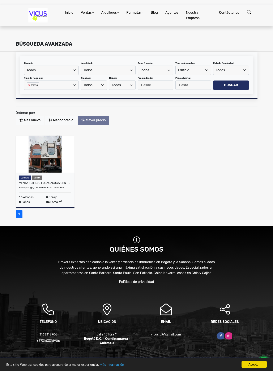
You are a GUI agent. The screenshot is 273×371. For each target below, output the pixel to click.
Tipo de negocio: (33, 78)
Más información (112, 365)
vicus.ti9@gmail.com (166, 334)
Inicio (69, 13)
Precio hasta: (183, 78)
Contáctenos (229, 13)
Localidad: (87, 63)
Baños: (113, 78)
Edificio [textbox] (183, 70)
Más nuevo (29, 120)
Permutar (133, 13)
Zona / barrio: (145, 63)
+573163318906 (48, 341)
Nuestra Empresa (193, 15)
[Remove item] (29, 85)
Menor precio (60, 120)
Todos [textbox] (31, 70)
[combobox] (51, 70)
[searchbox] (28, 92)
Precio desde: (145, 78)
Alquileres (109, 13)
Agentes (171, 13)
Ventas (86, 13)
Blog (154, 13)
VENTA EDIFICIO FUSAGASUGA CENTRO (45, 183)
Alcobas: (86, 78)
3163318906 (48, 334)
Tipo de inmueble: (185, 63)
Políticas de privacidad (136, 282)
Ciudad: (28, 63)
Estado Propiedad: (223, 63)
